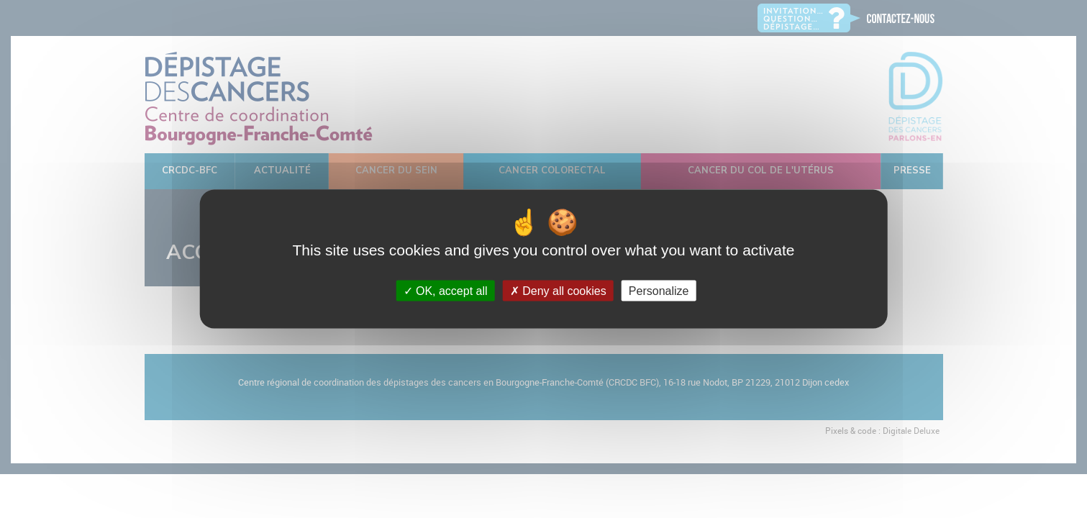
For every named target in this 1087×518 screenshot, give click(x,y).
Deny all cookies (558, 290)
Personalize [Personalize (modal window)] (659, 290)
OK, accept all (446, 290)
